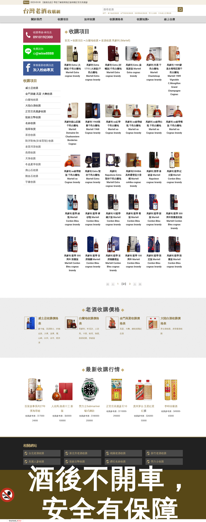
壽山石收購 (31, 170)
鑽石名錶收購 (118, 461)
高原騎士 (50, 329)
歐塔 (91, 333)
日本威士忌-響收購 (164, 13)
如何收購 (89, 19)
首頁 (67, 40)
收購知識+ (143, 19)
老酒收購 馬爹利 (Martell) (115, 40)
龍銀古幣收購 (77, 461)
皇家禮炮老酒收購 (141, 13)
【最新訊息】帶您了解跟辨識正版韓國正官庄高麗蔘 (65, 2)
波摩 (52, 333)
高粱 (122, 329)
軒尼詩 (90, 329)
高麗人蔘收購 (36, 461)
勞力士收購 (153, 13)
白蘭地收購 (92, 40)
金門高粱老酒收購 (126, 13)
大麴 (128, 329)
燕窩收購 (30, 152)
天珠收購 (30, 158)
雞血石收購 (31, 175)
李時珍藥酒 (171, 406)
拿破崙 (92, 338)
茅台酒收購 (166, 329)
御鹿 (97, 333)
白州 (46, 338)
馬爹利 (82, 329)
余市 (52, 338)
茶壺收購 (30, 134)
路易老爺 (83, 338)
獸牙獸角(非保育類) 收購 (39, 140)
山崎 (40, 338)
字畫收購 (30, 181)
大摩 (46, 333)
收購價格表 (116, 19)
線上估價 (169, 19)
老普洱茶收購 (33, 146)
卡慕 (85, 333)
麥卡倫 (41, 329)
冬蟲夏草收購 (33, 164)
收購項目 (63, 19)
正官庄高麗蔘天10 (116, 406)
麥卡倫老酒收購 (113, 13)
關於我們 (36, 19)
